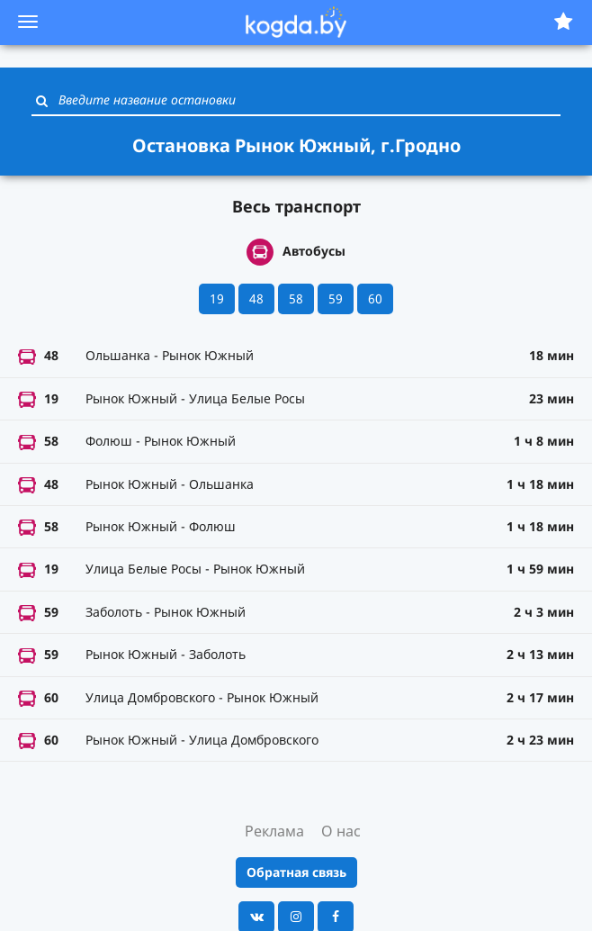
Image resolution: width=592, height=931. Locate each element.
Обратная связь (296, 872)
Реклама (274, 831)
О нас (341, 831)
